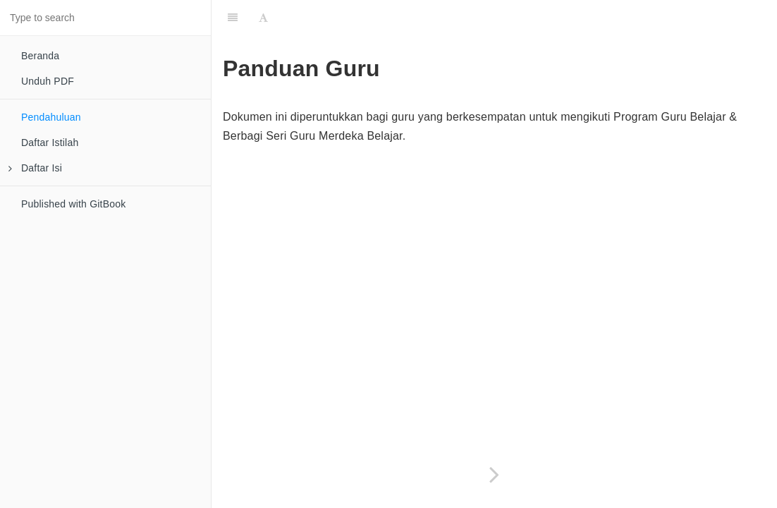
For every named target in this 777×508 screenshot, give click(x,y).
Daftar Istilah (49, 142)
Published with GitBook (73, 204)
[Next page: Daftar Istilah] (494, 474)
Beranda (40, 55)
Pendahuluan (51, 117)
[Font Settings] (263, 17)
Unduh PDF (47, 81)
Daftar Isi (35, 168)
